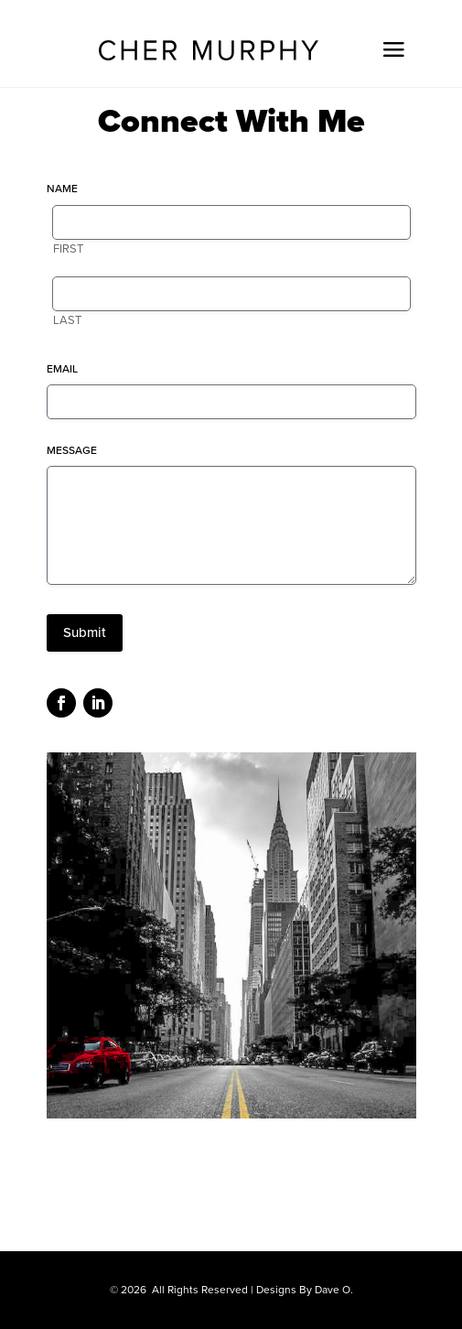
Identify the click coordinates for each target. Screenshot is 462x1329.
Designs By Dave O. (304, 1289)
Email (62, 369)
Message (72, 451)
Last (67, 320)
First (68, 249)
